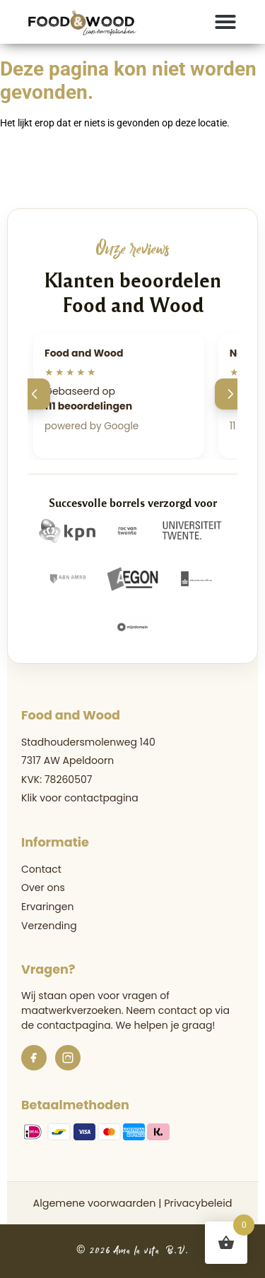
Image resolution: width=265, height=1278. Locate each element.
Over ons (43, 887)
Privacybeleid (198, 1203)
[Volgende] (230, 394)
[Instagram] (68, 1057)
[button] (225, 22)
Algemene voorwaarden (94, 1203)
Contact (41, 869)
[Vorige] (34, 394)
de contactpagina (66, 1025)
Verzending (49, 926)
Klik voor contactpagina (80, 798)
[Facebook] (34, 1057)
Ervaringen (47, 907)
